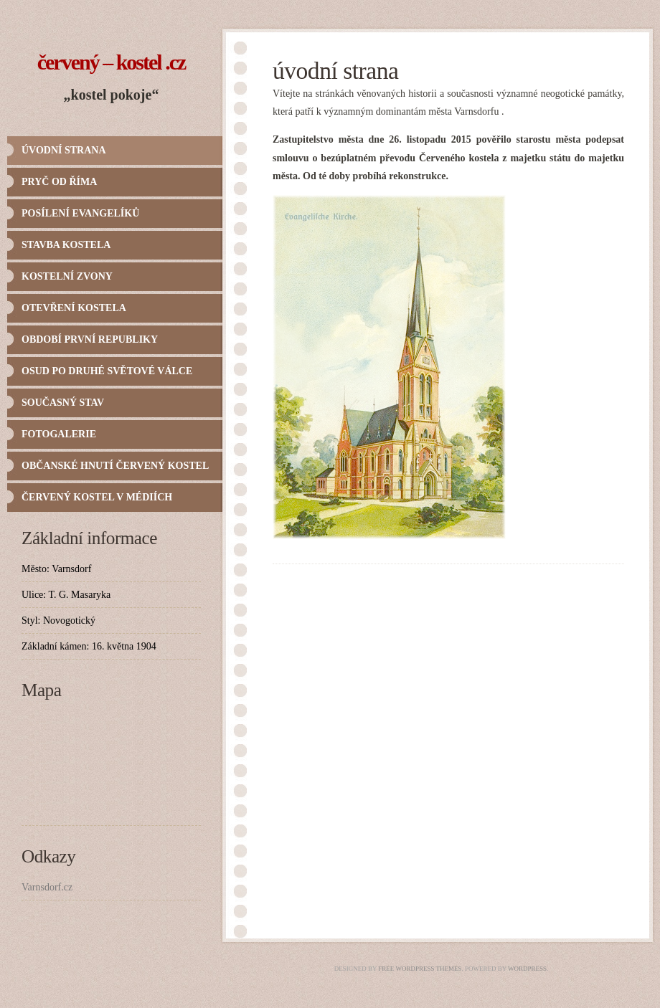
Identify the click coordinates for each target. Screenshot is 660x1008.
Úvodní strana (64, 150)
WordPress (527, 968)
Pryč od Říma (59, 181)
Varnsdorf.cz (47, 887)
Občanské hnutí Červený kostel (115, 465)
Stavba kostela (66, 244)
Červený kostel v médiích (97, 497)
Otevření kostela (74, 308)
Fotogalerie (59, 434)
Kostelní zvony (67, 276)
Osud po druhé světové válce (107, 371)
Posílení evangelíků (80, 213)
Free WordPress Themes (419, 968)
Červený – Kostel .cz (111, 62)
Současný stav (63, 402)
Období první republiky (90, 339)
